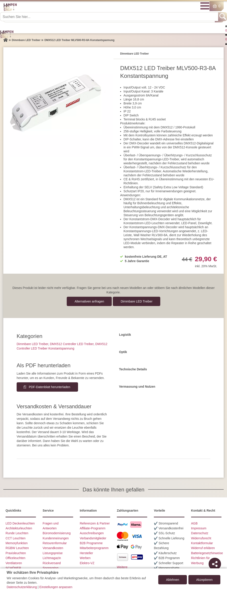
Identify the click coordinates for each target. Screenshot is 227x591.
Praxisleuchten (16, 553)
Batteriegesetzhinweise (207, 553)
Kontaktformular (202, 543)
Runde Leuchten (17, 533)
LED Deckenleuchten (20, 523)
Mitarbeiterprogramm (94, 548)
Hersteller (86, 553)
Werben (85, 558)
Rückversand (52, 563)
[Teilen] (214, 564)
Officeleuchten (15, 558)
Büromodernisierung (56, 533)
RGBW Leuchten (17, 548)
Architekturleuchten (19, 528)
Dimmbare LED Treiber (136, 301)
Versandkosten (53, 548)
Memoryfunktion (17, 543)
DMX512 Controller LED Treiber (72, 344)
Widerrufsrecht (201, 538)
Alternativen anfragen (89, 301)
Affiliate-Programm (93, 528)
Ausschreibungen (92, 533)
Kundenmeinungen (56, 538)
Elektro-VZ (87, 563)
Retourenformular (55, 543)
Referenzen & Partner (95, 523)
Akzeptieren (204, 579)
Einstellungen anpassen (55, 587)
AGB (194, 523)
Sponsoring (50, 568)
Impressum (198, 528)
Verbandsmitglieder (93, 538)
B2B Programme (91, 543)
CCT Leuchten (15, 538)
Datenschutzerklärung (22, 587)
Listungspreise (53, 553)
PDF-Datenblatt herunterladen (49, 387)
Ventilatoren (14, 563)
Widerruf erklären (203, 548)
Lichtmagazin (52, 558)
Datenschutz (199, 533)
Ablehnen (172, 579)
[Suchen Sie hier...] (109, 16)
